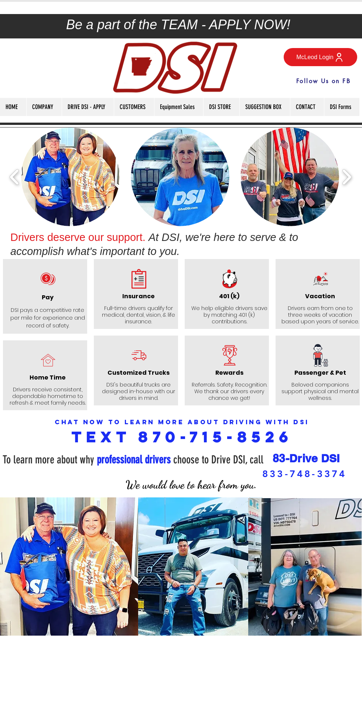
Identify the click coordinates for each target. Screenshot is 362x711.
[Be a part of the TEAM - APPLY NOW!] (180, 24)
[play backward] (14, 176)
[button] (44, 107)
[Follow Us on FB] (323, 81)
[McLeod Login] (320, 57)
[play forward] (346, 176)
